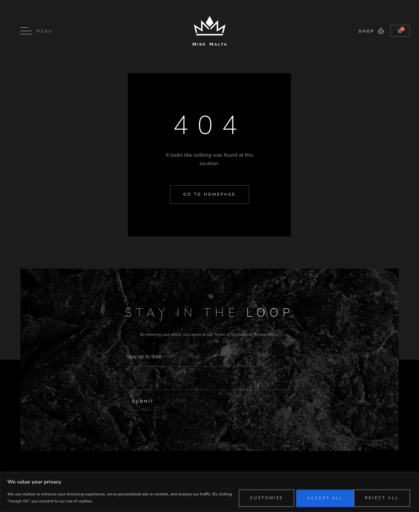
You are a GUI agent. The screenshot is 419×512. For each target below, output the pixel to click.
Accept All (380, 497)
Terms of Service (229, 334)
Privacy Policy (265, 334)
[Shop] (380, 30)
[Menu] (26, 31)
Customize (254, 497)
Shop (367, 31)
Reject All (316, 497)
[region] (209, 492)
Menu (44, 31)
